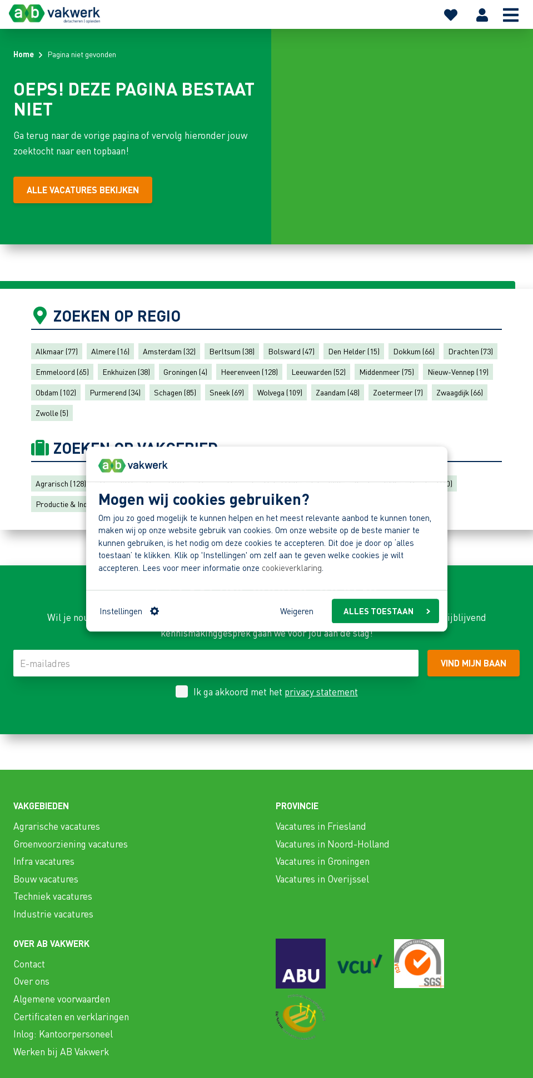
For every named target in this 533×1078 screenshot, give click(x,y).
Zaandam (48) (338, 392)
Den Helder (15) (354, 351)
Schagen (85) (175, 392)
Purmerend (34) (115, 392)
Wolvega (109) (279, 392)
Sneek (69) (227, 392)
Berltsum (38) (232, 351)
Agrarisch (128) (61, 483)
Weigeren (296, 610)
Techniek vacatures (52, 896)
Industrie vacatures (53, 913)
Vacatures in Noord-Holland (333, 844)
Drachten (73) (470, 351)
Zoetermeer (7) (398, 392)
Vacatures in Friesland (321, 826)
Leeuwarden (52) (318, 372)
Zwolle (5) (52, 413)
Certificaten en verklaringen (71, 1016)
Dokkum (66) (414, 351)
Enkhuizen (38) (126, 372)
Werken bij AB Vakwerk (61, 1051)
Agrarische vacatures (56, 826)
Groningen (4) (185, 372)
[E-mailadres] (216, 663)
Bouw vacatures (45, 879)
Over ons (31, 981)
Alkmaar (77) (57, 351)
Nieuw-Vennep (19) (458, 372)
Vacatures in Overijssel (322, 879)
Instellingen (129, 610)
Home (23, 54)
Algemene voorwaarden (61, 998)
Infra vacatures (43, 861)
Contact (29, 963)
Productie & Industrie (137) (80, 504)
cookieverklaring (292, 567)
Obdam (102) (56, 392)
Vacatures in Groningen (323, 861)
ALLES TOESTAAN (386, 610)
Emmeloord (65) (62, 372)
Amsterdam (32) (169, 351)
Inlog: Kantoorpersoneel (63, 1033)
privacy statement (321, 691)
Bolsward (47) (291, 351)
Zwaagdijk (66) (459, 392)
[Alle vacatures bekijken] (82, 190)
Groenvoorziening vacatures (70, 844)
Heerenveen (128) (249, 372)
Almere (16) (110, 351)
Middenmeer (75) (386, 372)
